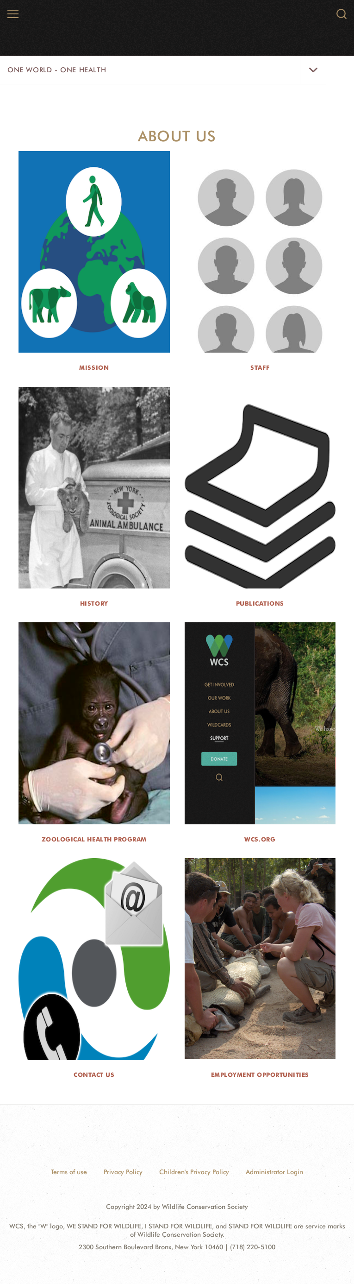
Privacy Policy (123, 1172)
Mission (94, 367)
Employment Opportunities (260, 1074)
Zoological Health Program (94, 839)
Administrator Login (274, 1172)
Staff (259, 367)
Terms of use (69, 1172)
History (94, 603)
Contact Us (94, 1074)
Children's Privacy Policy (194, 1172)
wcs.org (259, 839)
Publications (260, 603)
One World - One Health (56, 70)
